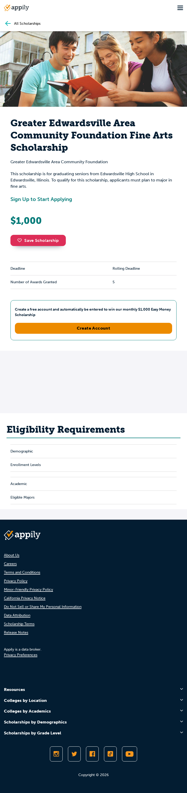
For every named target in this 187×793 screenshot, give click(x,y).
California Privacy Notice (24, 598)
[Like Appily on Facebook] (92, 753)
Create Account (93, 328)
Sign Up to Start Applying (41, 199)
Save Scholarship (38, 240)
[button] (20, 240)
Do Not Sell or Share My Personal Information (42, 607)
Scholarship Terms (19, 624)
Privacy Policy (15, 581)
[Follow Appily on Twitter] (74, 753)
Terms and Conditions (22, 572)
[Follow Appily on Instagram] (56, 753)
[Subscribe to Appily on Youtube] (129, 753)
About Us (11, 555)
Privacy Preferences (20, 655)
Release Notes (16, 632)
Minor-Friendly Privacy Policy (28, 589)
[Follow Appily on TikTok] (110, 753)
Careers (10, 564)
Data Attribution (17, 615)
